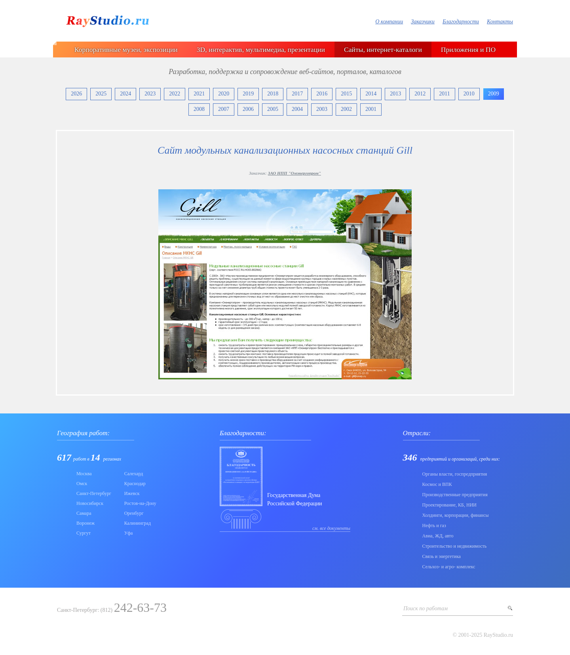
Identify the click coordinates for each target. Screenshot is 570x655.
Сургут (83, 533)
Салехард (133, 473)
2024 (125, 94)
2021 (199, 94)
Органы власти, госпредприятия (454, 474)
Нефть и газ (434, 525)
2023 (150, 94)
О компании (389, 22)
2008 (199, 109)
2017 (297, 94)
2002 (346, 109)
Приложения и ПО (468, 49)
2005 (272, 109)
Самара (83, 513)
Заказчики (423, 22)
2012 (420, 94)
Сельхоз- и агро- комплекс (448, 566)
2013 (395, 94)
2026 (76, 94)
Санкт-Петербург (93, 493)
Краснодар (135, 483)
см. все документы (331, 528)
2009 (493, 94)
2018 (272, 94)
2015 (346, 94)
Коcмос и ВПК (437, 484)
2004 (297, 109)
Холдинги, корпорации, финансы (455, 515)
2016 (321, 94)
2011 (444, 94)
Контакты (500, 22)
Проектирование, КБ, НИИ (449, 505)
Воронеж (85, 523)
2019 (248, 94)
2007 (223, 109)
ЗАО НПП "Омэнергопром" (294, 173)
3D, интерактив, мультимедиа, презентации (261, 49)
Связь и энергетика (441, 556)
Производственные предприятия (455, 494)
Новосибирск (89, 503)
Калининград (137, 523)
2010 (469, 94)
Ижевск (132, 493)
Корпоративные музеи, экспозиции (126, 49)
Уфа (128, 533)
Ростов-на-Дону (140, 503)
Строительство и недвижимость (454, 546)
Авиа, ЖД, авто (438, 536)
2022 (174, 94)
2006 (248, 109)
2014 (370, 94)
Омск (81, 483)
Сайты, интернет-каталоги (383, 49)
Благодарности (461, 22)
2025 (100, 94)
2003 (321, 109)
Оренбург (134, 513)
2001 (370, 109)
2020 (223, 94)
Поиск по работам (425, 608)
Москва (84, 473)
